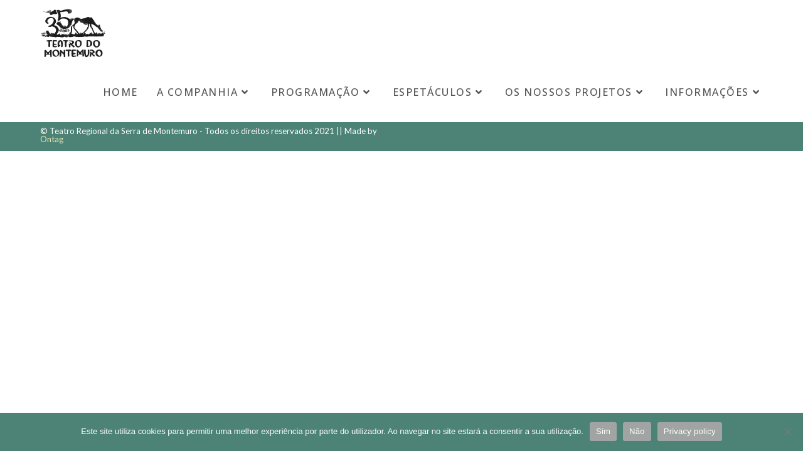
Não (637, 431)
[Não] (787, 431)
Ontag (51, 139)
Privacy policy (690, 431)
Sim (603, 431)
